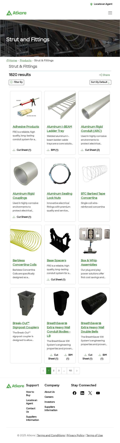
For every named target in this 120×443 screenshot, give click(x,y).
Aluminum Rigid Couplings (23, 196)
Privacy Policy (75, 435)
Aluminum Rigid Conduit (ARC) (92, 129)
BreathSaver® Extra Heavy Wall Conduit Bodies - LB (58, 330)
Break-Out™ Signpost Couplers (26, 325)
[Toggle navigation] (110, 13)
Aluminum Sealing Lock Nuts (59, 196)
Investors (50, 402)
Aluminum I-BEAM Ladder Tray (59, 129)
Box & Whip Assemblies (89, 262)
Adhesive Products (26, 127)
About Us (50, 392)
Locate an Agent (103, 4)
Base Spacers (56, 260)
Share (104, 75)
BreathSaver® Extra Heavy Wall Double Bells (92, 327)
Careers (49, 397)
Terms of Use (94, 435)
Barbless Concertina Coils (24, 262)
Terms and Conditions (51, 435)
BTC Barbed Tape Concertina (93, 196)
